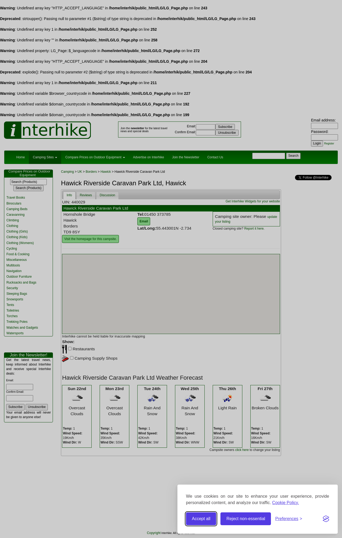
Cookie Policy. (285, 502)
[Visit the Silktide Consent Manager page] (326, 519)
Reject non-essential (245, 518)
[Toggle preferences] (288, 519)
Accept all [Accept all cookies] (201, 518)
